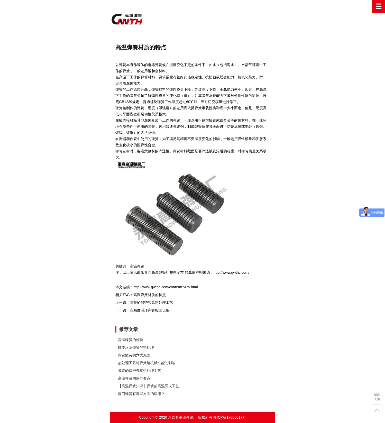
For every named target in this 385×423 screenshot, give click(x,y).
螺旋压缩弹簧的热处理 (136, 347)
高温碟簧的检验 (130, 340)
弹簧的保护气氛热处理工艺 (151, 302)
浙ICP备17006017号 (229, 417)
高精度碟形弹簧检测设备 (149, 310)
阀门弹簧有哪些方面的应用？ (141, 394)
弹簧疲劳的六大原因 (134, 355)
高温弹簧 (192, 19)
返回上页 (377, 397)
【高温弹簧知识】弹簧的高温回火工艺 (148, 386)
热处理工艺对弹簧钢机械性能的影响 (147, 363)
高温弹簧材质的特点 (149, 295)
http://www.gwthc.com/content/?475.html (165, 287)
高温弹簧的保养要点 (134, 378)
